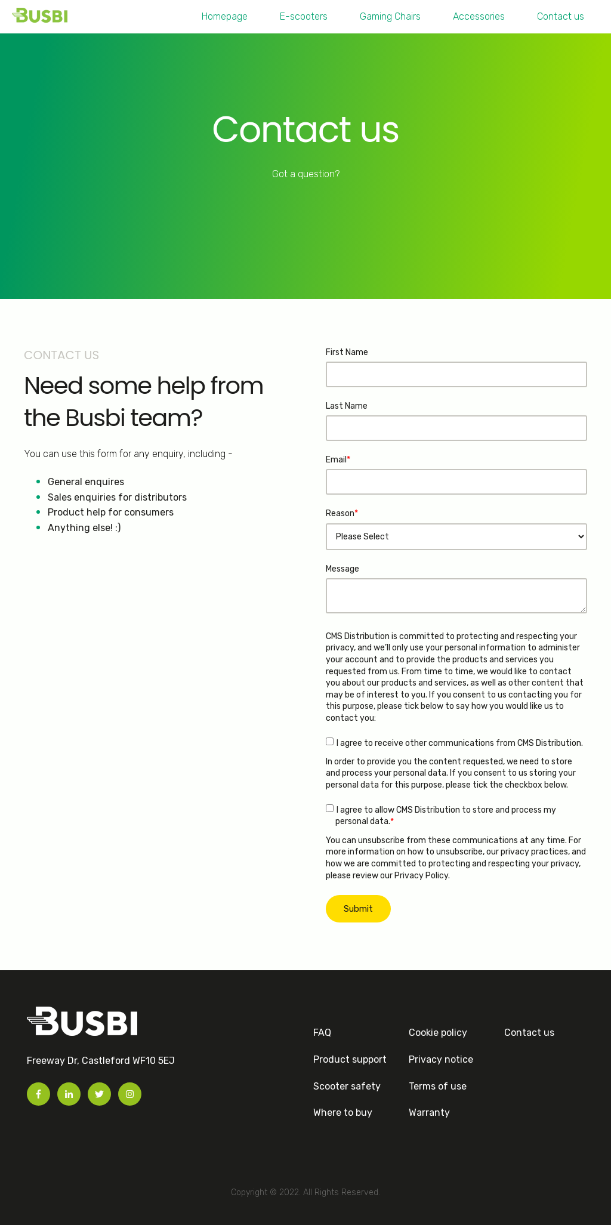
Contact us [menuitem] (529, 1032)
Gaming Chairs (390, 16)
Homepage (225, 16)
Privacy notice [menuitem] (441, 1059)
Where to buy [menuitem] (342, 1112)
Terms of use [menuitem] (438, 1086)
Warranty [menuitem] (429, 1112)
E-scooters (304, 16)
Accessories (479, 16)
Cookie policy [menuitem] (438, 1032)
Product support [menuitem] (350, 1059)
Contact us (560, 16)
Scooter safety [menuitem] (347, 1086)
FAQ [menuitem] (322, 1032)
